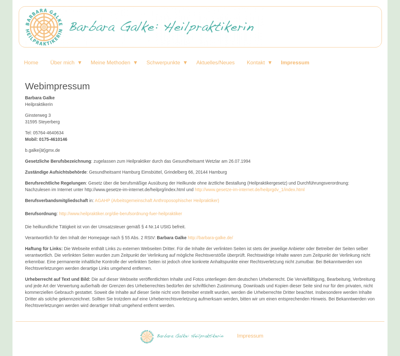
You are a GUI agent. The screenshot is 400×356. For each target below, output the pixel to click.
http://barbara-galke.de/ (210, 237)
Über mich (62, 63)
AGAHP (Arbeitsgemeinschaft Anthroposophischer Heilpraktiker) (157, 200)
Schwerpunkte (163, 63)
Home (31, 63)
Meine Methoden (110, 63)
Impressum (295, 63)
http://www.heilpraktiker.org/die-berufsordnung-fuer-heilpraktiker (120, 213)
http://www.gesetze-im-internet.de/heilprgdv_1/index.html (250, 189)
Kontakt (256, 63)
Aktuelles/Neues (215, 63)
